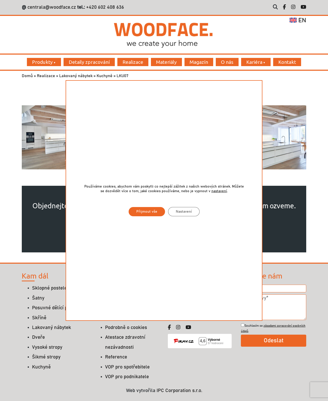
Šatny (38, 298)
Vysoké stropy (47, 347)
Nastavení (184, 211)
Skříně (39, 317)
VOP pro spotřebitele (127, 367)
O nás (227, 62)
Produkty (42, 62)
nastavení (219, 191)
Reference (116, 357)
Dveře (38, 337)
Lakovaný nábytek (76, 76)
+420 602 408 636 (104, 7)
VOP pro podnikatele (127, 376)
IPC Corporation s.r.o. (179, 390)
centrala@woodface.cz (51, 7)
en (298, 20)
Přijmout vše (146, 211)
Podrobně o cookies (126, 327)
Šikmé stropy (46, 357)
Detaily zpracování (89, 62)
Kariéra (254, 62)
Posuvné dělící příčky (55, 307)
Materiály (166, 62)
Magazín (199, 62)
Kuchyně (104, 76)
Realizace (132, 62)
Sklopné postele (49, 288)
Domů (27, 76)
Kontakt (287, 62)
